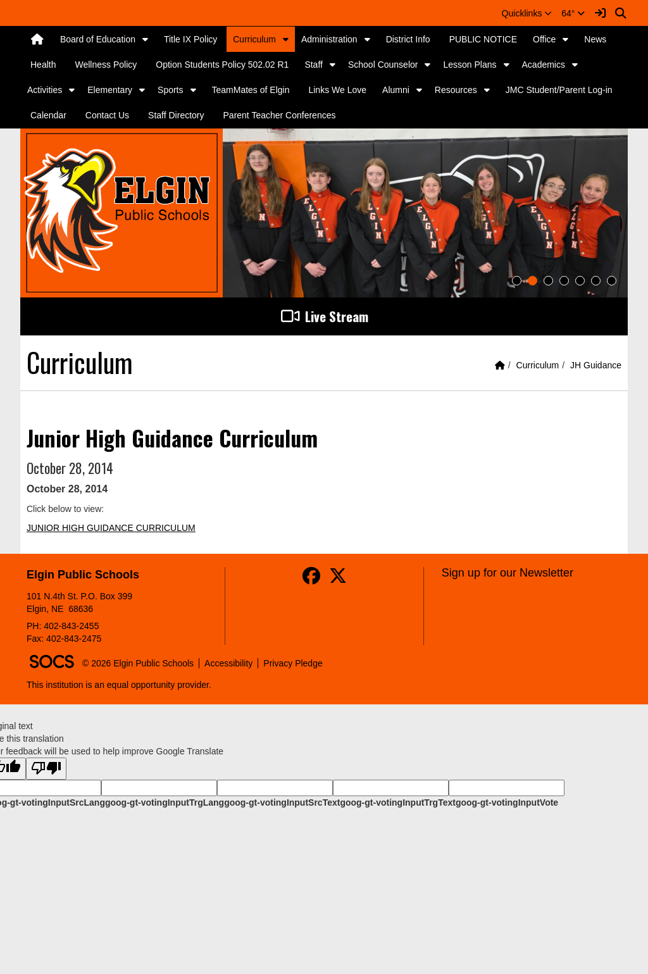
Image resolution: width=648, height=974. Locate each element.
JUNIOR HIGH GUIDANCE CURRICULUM (111, 528)
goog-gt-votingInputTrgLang (164, 802)
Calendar (48, 115)
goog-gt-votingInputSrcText (282, 802)
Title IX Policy (190, 39)
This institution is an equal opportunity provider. (119, 685)
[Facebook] (311, 579)
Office (544, 39)
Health (43, 64)
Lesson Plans (469, 64)
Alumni (395, 90)
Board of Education (97, 39)
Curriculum (254, 39)
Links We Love (337, 90)
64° (573, 13)
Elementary (109, 90)
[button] (527, 13)
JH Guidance (595, 365)
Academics (543, 64)
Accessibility (228, 663)
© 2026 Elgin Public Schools (138, 663)
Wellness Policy (106, 64)
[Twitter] (338, 579)
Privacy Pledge (292, 663)
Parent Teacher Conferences (279, 115)
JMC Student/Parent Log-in (559, 90)
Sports (170, 90)
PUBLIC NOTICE (483, 39)
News (595, 39)
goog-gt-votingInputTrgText (397, 802)
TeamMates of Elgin (251, 90)
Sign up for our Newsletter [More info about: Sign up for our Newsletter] (507, 572)
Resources (456, 90)
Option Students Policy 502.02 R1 (222, 64)
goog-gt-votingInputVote (507, 802)
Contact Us (107, 115)
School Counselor (383, 64)
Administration (329, 39)
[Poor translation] (46, 769)
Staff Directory (176, 115)
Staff (313, 64)
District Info (408, 39)
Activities (44, 90)
